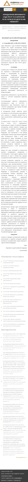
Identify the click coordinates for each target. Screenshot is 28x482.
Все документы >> (21, 458)
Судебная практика (7, 26)
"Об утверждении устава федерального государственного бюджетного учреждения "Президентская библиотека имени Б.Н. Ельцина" (14, 381)
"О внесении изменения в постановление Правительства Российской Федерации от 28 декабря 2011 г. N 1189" (14, 355)
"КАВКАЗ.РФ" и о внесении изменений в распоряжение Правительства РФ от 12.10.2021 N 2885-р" (14, 368)
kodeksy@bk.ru (18, 478)
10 (26, 175)
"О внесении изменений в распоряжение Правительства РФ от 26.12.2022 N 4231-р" (14, 347)
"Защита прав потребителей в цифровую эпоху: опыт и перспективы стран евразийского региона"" (14, 430)
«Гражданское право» (6, 475)
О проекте (10, 480)
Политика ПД (17, 480)
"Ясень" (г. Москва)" (14, 419)
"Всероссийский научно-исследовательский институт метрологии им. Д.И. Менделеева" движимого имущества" (13, 395)
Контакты (3, 480)
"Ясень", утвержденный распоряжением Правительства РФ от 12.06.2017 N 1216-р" (14, 409)
